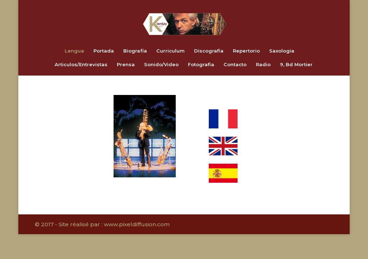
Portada (103, 51)
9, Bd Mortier (296, 64)
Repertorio (246, 51)
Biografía (135, 51)
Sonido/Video (161, 64)
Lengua (74, 51)
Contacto (235, 64)
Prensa (126, 64)
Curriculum (170, 51)
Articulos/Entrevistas (81, 64)
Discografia (209, 51)
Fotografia (201, 64)
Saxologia (281, 51)
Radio (263, 64)
